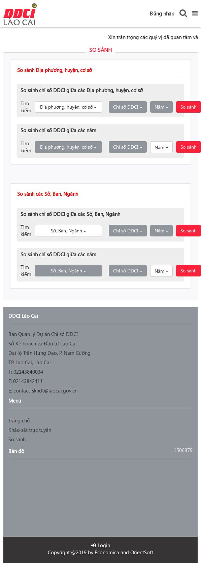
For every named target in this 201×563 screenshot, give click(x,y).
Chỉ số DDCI (130, 106)
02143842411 (28, 381)
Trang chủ (19, 420)
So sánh (188, 107)
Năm (164, 106)
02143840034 (28, 371)
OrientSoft (141, 552)
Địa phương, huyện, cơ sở (71, 106)
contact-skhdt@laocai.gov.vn (45, 390)
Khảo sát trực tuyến (29, 429)
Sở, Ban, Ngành (76, 230)
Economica (107, 552)
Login (100, 545)
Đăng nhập (162, 13)
